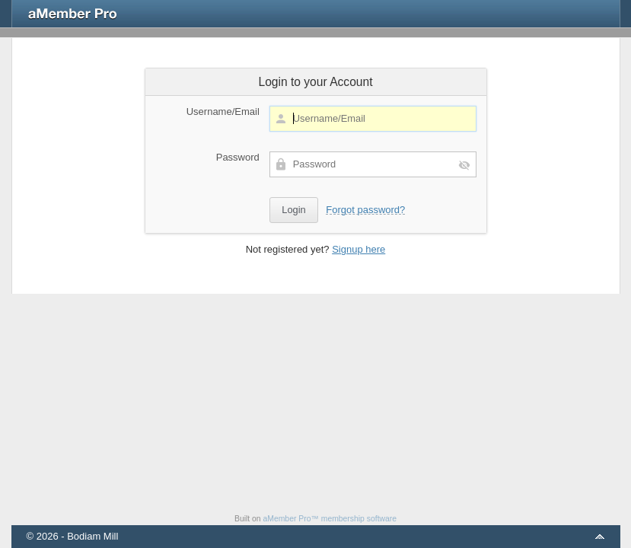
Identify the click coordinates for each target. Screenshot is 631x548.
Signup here (358, 249)
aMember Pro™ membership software (330, 519)
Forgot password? (365, 209)
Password (238, 157)
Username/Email (223, 111)
